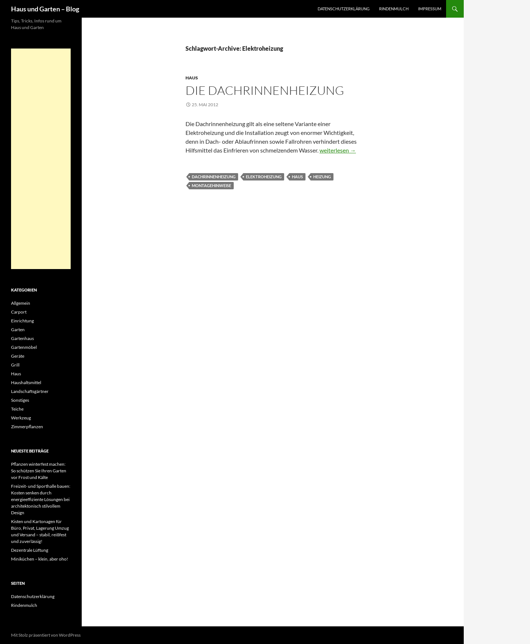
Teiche (17, 409)
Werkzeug (21, 418)
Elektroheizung (264, 176)
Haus (192, 77)
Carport (18, 312)
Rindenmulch (394, 8)
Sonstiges (20, 400)
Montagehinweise (211, 185)
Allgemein (20, 303)
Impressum (429, 8)
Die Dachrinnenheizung (265, 90)
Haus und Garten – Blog (45, 9)
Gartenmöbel (24, 347)
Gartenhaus (22, 338)
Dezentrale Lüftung (29, 550)
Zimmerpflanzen (27, 426)
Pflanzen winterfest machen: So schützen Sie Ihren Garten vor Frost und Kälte (38, 470)
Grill (15, 365)
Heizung (322, 176)
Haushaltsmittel (26, 382)
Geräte (17, 356)
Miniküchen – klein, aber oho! (39, 559)
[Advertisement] (41, 159)
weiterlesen (337, 150)
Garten (18, 329)
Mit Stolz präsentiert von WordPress (46, 635)
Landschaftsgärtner (30, 391)
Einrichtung (22, 320)
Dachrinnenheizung (214, 176)
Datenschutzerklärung (344, 8)
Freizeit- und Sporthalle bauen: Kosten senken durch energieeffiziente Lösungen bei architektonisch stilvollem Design (40, 499)
